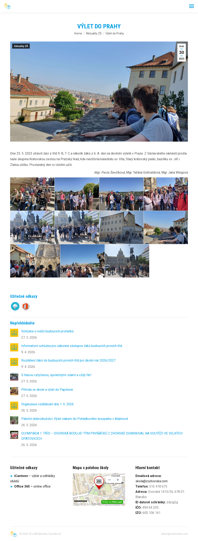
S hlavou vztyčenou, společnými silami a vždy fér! (56, 375)
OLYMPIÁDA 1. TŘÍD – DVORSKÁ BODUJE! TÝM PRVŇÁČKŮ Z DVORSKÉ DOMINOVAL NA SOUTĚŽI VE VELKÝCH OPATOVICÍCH (101, 436)
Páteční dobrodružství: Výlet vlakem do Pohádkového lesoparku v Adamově (74, 419)
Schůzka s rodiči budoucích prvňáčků (47, 331)
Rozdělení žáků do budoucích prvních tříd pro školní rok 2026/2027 (68, 360)
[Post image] (14, 333)
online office (32, 486)
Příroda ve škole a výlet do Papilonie (47, 390)
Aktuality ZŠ (21, 46)
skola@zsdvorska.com (151, 481)
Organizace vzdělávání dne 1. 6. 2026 (47, 404)
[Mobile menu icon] (191, 6)
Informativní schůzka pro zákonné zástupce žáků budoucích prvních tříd (71, 346)
